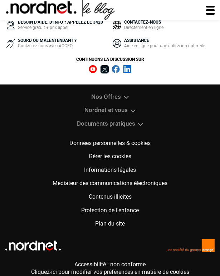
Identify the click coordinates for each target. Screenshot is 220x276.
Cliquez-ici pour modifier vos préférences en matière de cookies (110, 271)
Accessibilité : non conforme (110, 264)
